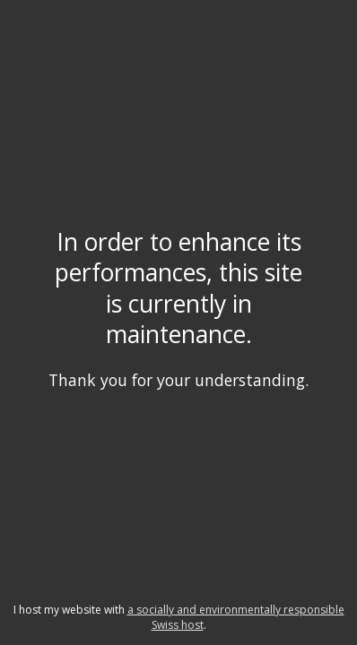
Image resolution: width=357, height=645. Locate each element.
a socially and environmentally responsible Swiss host (235, 617)
